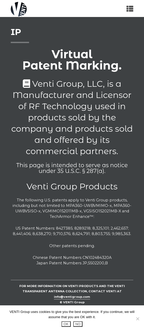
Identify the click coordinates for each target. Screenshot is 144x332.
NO (78, 324)
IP (16, 32)
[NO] (137, 318)
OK (66, 324)
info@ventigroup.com (72, 297)
